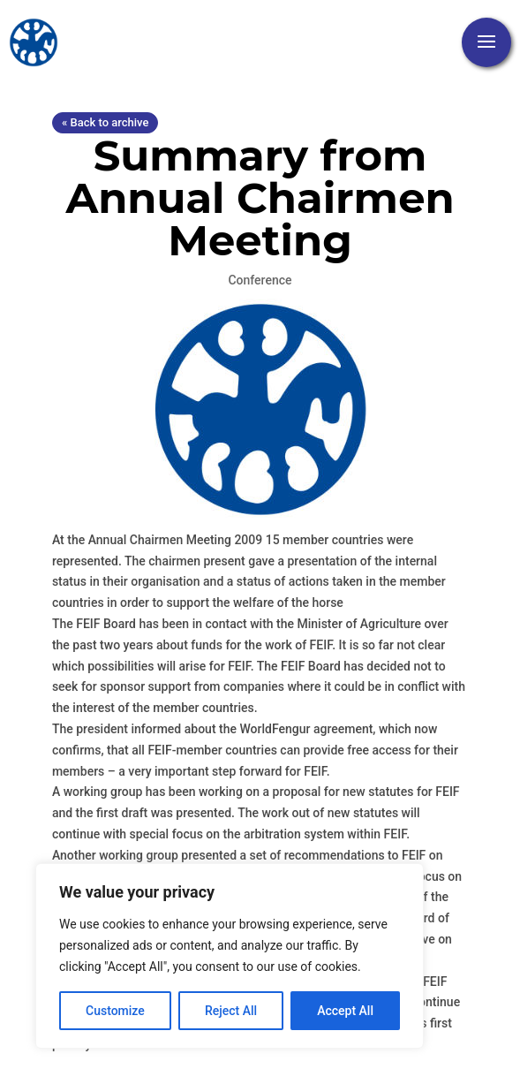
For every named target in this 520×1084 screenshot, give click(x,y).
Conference (259, 280)
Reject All (231, 1011)
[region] (229, 956)
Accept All (345, 1011)
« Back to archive (105, 122)
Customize (115, 1011)
